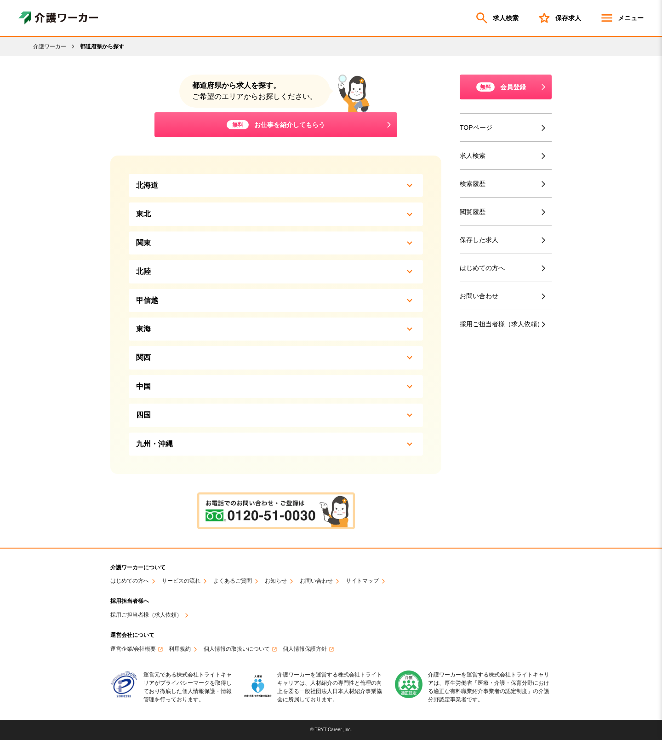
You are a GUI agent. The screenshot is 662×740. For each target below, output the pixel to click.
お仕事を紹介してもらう (276, 124)
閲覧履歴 (472, 211)
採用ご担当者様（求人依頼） (503, 324)
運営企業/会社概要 (133, 649)
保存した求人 (479, 239)
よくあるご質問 (232, 581)
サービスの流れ (181, 581)
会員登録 (501, 87)
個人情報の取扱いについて (237, 649)
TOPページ (476, 127)
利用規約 (180, 649)
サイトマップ (362, 581)
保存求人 (559, 18)
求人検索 (496, 18)
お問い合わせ (479, 296)
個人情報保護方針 (305, 649)
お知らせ (276, 581)
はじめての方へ (482, 268)
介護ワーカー (49, 46)
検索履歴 (472, 183)
